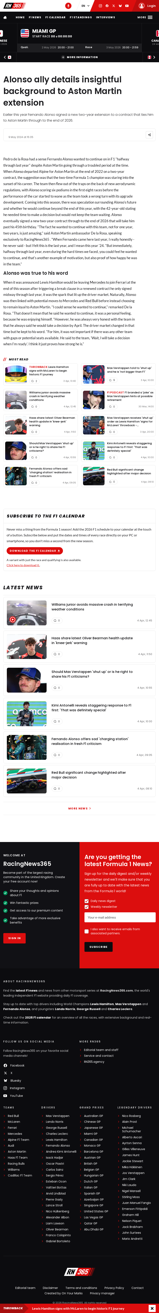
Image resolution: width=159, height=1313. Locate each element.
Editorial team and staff (101, 1050)
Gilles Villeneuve (133, 1149)
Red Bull (91, 301)
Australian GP (93, 1116)
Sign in (14, 938)
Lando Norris (65, 1009)
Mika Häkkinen (132, 1167)
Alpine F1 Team (18, 1140)
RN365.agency (94, 1062)
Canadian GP (93, 1140)
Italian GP (91, 1187)
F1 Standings (81, 17)
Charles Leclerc (120, 1009)
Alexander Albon (57, 1217)
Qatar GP (90, 1223)
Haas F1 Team (18, 1157)
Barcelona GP (93, 1151)
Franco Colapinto (58, 1235)
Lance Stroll (54, 1205)
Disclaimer (50, 1288)
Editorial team (25, 1288)
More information (79, 57)
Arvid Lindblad (56, 1193)
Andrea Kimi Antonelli (61, 1151)
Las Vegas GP (93, 1217)
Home (20, 17)
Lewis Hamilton (102, 1004)
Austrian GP (92, 1157)
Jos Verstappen (133, 1173)
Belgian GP (91, 1169)
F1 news (35, 17)
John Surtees (131, 1233)
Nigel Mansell (131, 1191)
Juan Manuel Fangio (136, 1203)
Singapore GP (93, 1205)
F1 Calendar (55, 17)
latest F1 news (26, 990)
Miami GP (91, 1134)
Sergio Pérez (55, 1175)
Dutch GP (91, 1181)
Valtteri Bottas (56, 1187)
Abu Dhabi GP (94, 1229)
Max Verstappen (128, 1004)
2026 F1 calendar (38, 1017)
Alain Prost (129, 1122)
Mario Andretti (132, 1239)
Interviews (105, 17)
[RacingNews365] (79, 1272)
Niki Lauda (129, 1185)
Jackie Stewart (132, 1161)
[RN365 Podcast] (68, 5)
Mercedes (97, 282)
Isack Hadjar (54, 1157)
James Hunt (131, 1155)
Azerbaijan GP (94, 1199)
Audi (11, 1145)
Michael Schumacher (131, 1129)
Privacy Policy (114, 1288)
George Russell (88, 1009)
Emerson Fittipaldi (135, 1209)
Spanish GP (92, 1193)
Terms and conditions (81, 1288)
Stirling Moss (131, 1197)
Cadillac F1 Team (20, 1175)
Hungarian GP (94, 1175)
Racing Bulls (16, 1163)
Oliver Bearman (57, 1229)
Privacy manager (102, 1293)
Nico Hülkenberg (57, 1211)
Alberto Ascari (132, 1137)
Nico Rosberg (131, 1116)
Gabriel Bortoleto (58, 1241)
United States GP (96, 1211)
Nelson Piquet (132, 1221)
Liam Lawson (55, 1223)
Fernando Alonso (16, 1009)
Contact (137, 1288)
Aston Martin (17, 1151)
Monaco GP (92, 1145)
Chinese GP (92, 1122)
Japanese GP (93, 1128)
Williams (14, 1169)
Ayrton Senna (132, 1143)
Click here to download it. (23, 565)
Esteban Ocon (56, 1181)
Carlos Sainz (54, 1169)
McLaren (14, 1122)
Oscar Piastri (55, 1163)
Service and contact (99, 1056)
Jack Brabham (132, 1227)
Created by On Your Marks (64, 1293)
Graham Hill (130, 1215)
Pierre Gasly (54, 1199)
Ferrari (121, 282)
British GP (90, 1163)
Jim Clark (128, 1179)
